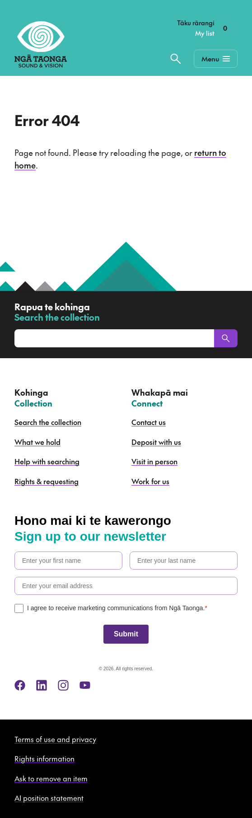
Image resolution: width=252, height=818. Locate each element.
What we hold (37, 442)
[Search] (226, 338)
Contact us (148, 422)
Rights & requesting (46, 481)
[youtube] (84, 685)
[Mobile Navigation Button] (216, 59)
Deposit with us (156, 442)
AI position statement (49, 798)
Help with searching (46, 461)
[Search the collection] (176, 59)
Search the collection (47, 422)
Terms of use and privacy (55, 739)
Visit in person (154, 461)
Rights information (44, 758)
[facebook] (19, 685)
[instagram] (63, 685)
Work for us (150, 481)
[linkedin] (41, 685)
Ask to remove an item (51, 778)
